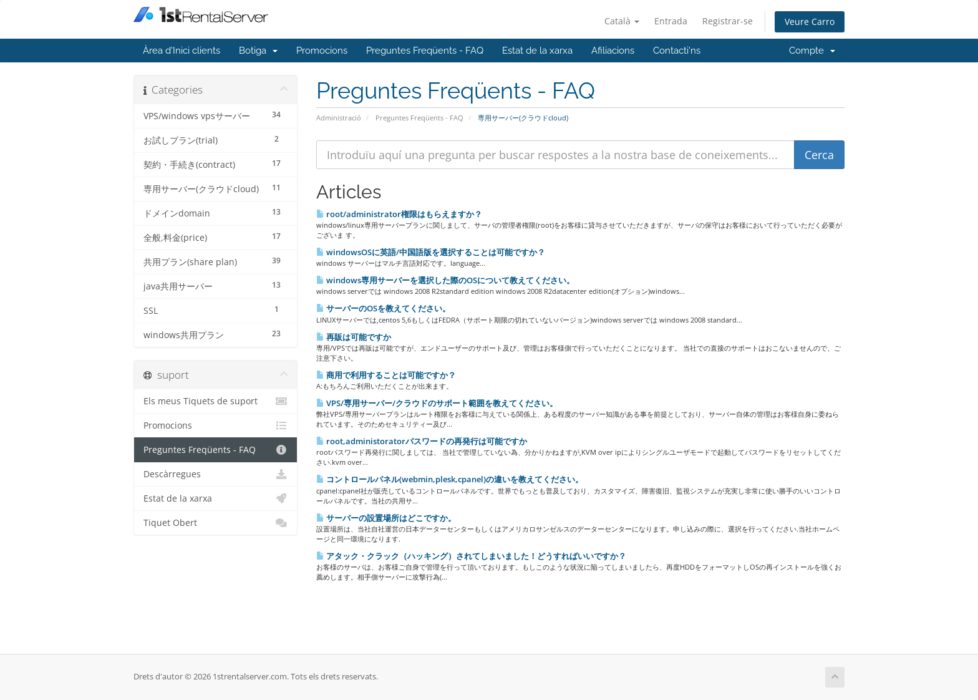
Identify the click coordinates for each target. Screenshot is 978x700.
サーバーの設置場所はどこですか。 (386, 517)
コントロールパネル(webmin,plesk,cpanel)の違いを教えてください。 (449, 479)
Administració (338, 117)
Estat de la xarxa (537, 50)
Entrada (670, 21)
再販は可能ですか (353, 337)
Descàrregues (215, 474)
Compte (812, 50)
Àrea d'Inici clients (181, 50)
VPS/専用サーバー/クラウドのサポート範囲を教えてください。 (437, 403)
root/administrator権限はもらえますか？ (399, 214)
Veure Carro (810, 21)
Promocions (321, 50)
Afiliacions (612, 50)
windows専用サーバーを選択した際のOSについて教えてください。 (445, 280)
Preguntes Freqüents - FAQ (424, 50)
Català (621, 21)
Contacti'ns (676, 50)
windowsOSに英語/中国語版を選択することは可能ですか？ (430, 252)
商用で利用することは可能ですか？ (386, 375)
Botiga (258, 50)
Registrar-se (727, 21)
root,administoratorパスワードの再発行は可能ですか (421, 441)
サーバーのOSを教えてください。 (383, 308)
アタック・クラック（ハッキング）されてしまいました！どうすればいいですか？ (471, 555)
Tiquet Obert (215, 522)
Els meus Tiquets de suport (215, 401)
